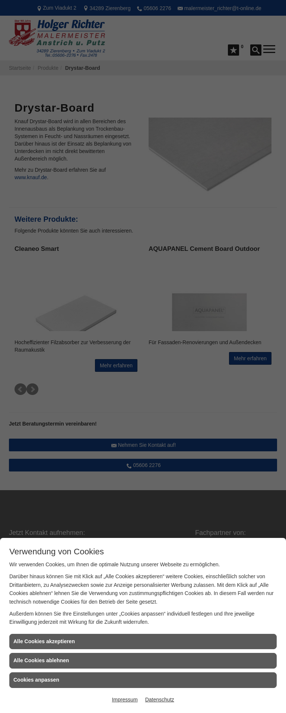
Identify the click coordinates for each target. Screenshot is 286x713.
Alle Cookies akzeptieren (44, 641)
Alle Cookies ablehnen (41, 660)
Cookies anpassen (36, 680)
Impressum (124, 700)
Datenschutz (159, 700)
